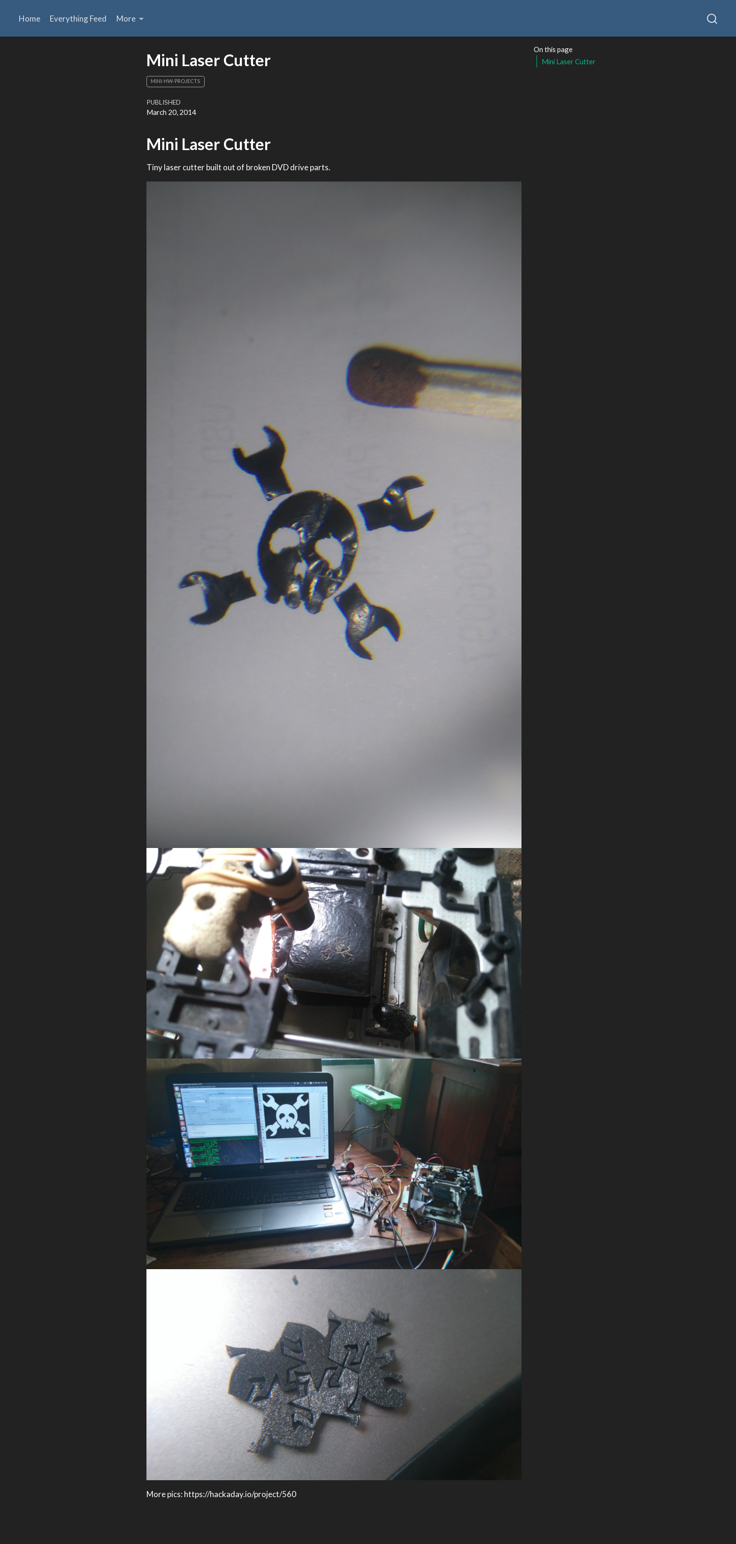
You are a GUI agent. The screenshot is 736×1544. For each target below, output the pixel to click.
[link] (130, 18)
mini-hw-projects (175, 81)
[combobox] (712, 18)
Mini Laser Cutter (569, 61)
